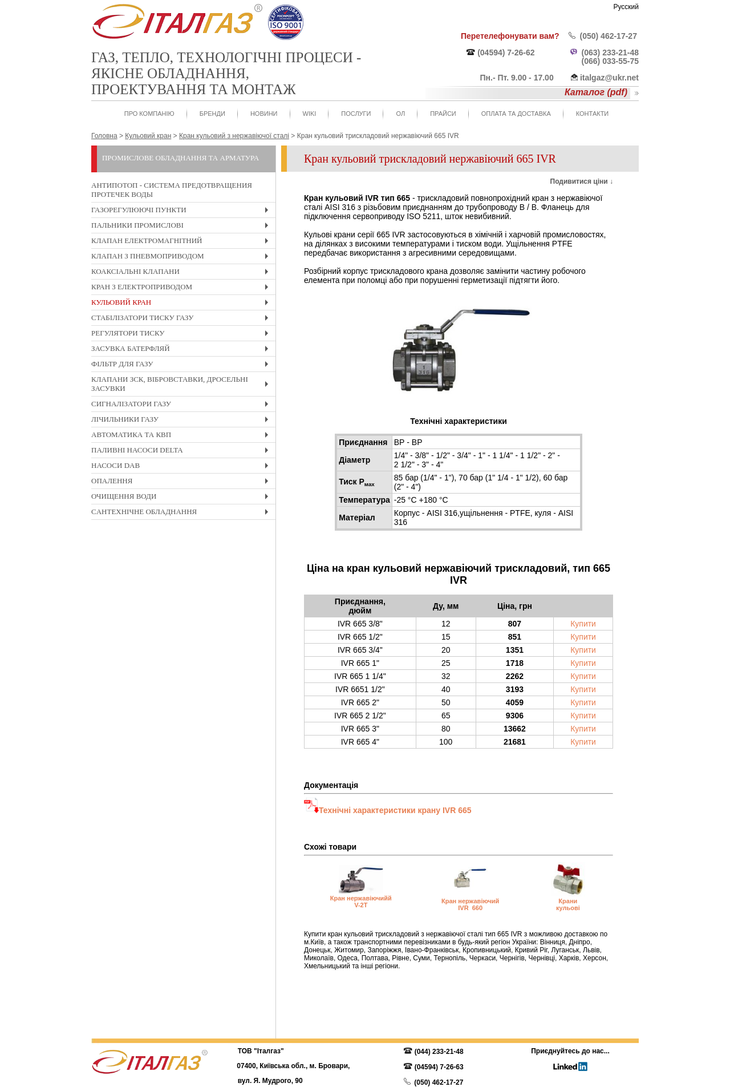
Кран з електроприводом (182, 288)
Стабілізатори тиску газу (182, 319)
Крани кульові (568, 904)
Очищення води (182, 498)
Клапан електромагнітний (182, 242)
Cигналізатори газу (182, 405)
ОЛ (400, 113)
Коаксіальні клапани (182, 273)
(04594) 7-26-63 (439, 1067)
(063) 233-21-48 (610, 52)
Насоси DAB (182, 467)
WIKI (310, 113)
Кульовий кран (182, 304)
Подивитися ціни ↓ (581, 181)
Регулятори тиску (182, 335)
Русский (626, 7)
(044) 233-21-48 (439, 1052)
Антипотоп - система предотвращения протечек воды (171, 190)
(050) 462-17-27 (608, 36)
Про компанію (149, 113)
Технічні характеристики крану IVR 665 (395, 810)
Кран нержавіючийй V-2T (361, 901)
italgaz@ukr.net (609, 77)
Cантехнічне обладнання (182, 513)
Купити (583, 623)
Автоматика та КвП (182, 436)
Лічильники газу (182, 421)
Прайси (443, 113)
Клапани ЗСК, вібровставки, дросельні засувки (182, 385)
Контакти (592, 113)
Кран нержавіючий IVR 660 (470, 904)
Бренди (212, 113)
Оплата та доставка (516, 113)
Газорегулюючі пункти (182, 211)
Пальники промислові (182, 227)
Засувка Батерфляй (182, 350)
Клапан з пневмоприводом (182, 258)
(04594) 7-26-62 (505, 52)
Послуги (356, 113)
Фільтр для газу (182, 365)
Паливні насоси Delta (182, 452)
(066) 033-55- (606, 61)
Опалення (182, 482)
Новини (264, 113)
